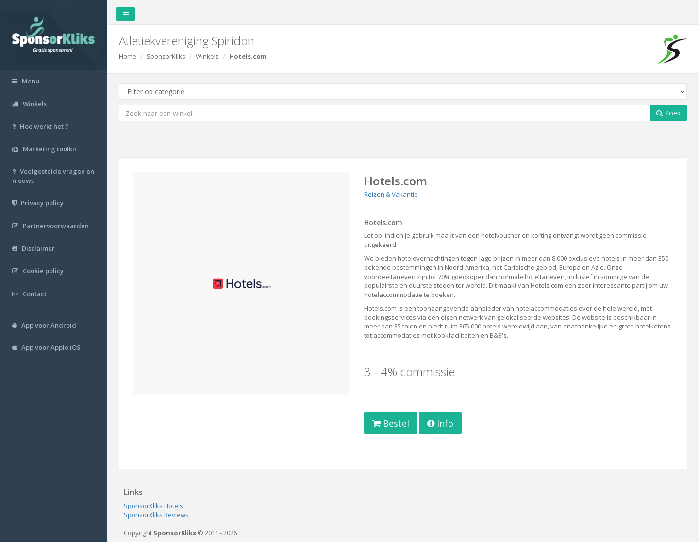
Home (127, 56)
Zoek (668, 112)
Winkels (207, 56)
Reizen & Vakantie (391, 194)
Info (440, 423)
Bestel (390, 423)
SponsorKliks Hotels (153, 505)
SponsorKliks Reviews (156, 514)
